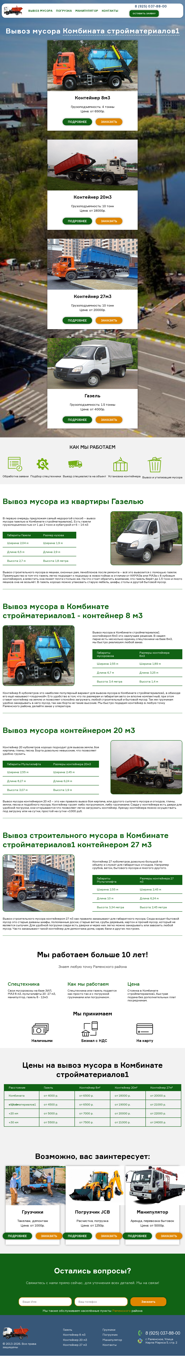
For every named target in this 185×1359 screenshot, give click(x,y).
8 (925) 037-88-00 (151, 6)
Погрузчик (110, 1334)
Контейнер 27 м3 (75, 1344)
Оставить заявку (144, 13)
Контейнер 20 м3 (75, 1339)
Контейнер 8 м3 (74, 1334)
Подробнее (77, 122)
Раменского (121, 1311)
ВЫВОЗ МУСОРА (40, 10)
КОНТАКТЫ (110, 10)
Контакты (110, 1344)
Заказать (109, 122)
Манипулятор (86, 10)
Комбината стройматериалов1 (121, 31)
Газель (67, 1329)
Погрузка (64, 10)
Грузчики (109, 1329)
